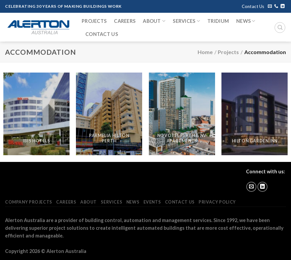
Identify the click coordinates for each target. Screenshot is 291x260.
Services (186, 21)
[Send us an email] (270, 6)
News (245, 21)
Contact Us (253, 6)
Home (205, 52)
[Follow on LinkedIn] (283, 6)
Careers (124, 21)
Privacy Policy (217, 202)
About (154, 21)
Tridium (218, 21)
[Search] (280, 27)
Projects (94, 21)
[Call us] (276, 6)
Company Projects (28, 202)
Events (152, 202)
